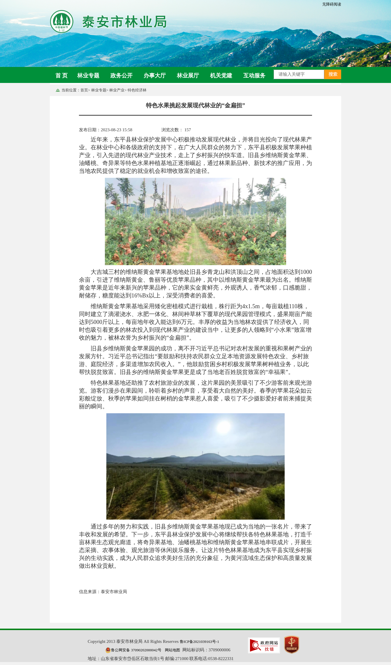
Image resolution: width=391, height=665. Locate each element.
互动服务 (254, 75)
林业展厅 (188, 75)
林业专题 (88, 75)
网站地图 (172, 650)
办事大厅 (155, 75)
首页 (84, 90)
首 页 (61, 75)
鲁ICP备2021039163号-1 (199, 641)
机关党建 (221, 75)
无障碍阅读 (331, 4)
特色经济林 (137, 90)
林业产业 (116, 90)
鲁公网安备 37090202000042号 (133, 650)
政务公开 (121, 75)
